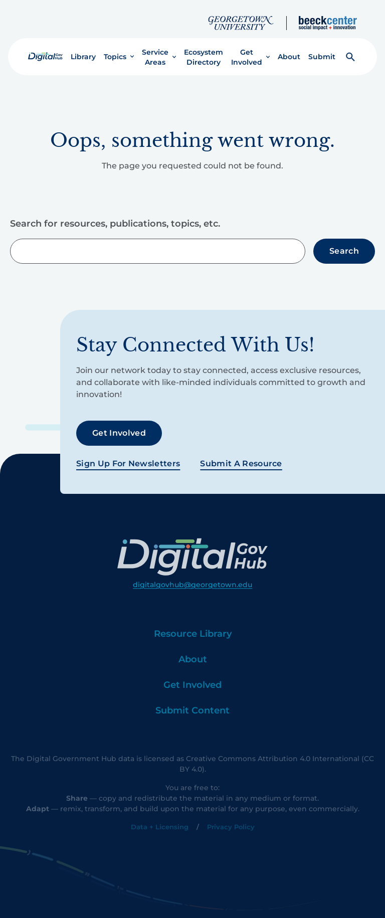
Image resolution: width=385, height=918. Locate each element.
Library (83, 48)
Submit (321, 48)
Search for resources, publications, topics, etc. (115, 216)
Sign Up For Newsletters (128, 455)
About (289, 48)
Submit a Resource (241, 455)
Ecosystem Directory (203, 49)
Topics (115, 48)
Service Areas (155, 49)
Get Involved (246, 49)
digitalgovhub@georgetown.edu (192, 595)
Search (344, 243)
